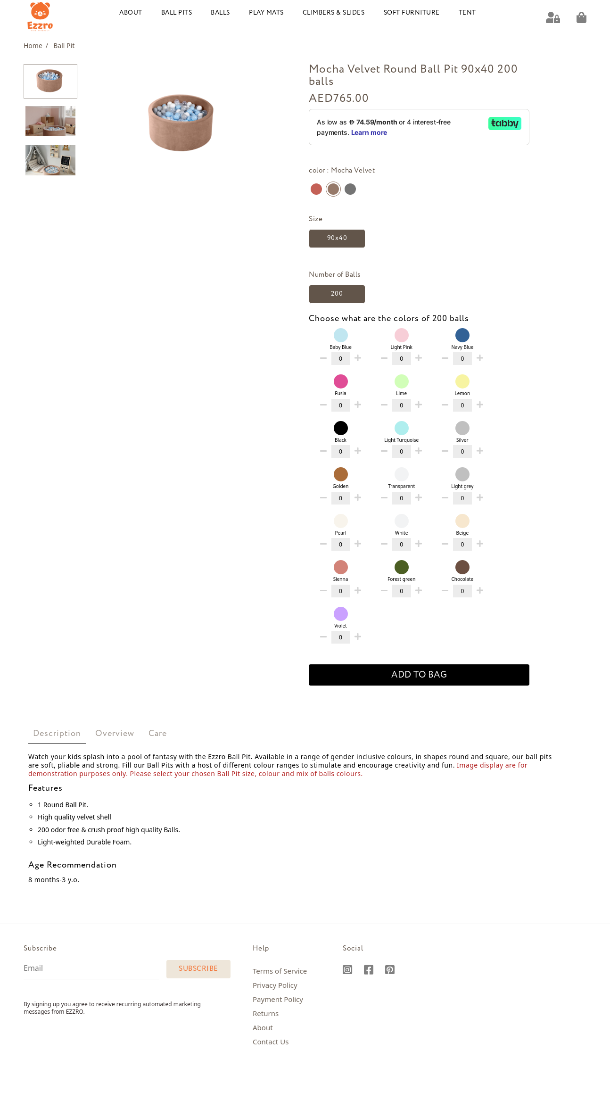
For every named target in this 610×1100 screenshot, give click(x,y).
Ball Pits (176, 13)
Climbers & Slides (334, 13)
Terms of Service (280, 971)
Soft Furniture (412, 13)
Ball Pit (63, 45)
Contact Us (271, 1041)
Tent (467, 13)
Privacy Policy (275, 985)
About (130, 13)
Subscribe (198, 969)
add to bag (419, 675)
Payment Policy (278, 999)
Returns (266, 1013)
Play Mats (266, 13)
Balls (220, 13)
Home (36, 45)
